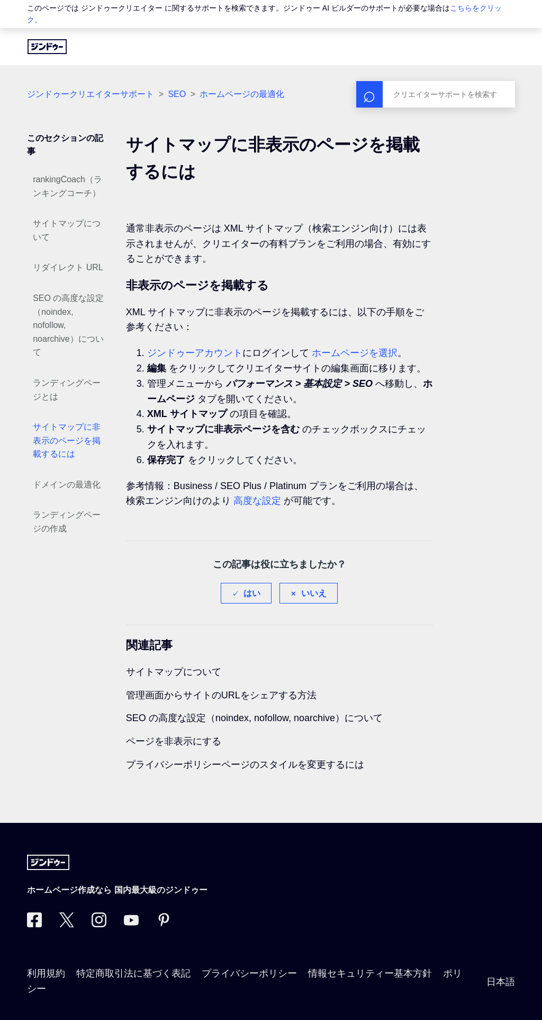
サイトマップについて (67, 230)
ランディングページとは (67, 389)
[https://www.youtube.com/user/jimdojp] (131, 924)
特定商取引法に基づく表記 (133, 973)
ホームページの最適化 (242, 94)
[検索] (435, 94)
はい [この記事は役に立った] (251, 593)
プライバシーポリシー (249, 973)
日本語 (500, 982)
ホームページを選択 (355, 353)
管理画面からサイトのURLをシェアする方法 (221, 695)
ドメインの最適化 (67, 484)
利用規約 (46, 973)
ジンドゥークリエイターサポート (90, 94)
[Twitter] (66, 924)
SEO (177, 94)
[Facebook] (34, 924)
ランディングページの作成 (67, 521)
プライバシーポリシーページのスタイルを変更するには (245, 764)
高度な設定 (257, 500)
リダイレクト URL (68, 267)
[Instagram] (99, 924)
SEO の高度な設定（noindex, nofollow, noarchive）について (68, 325)
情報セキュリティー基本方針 (370, 973)
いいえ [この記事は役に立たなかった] (314, 593)
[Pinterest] (163, 924)
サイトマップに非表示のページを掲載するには (67, 440)
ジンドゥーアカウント (194, 353)
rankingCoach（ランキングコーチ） (67, 186)
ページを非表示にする (173, 741)
